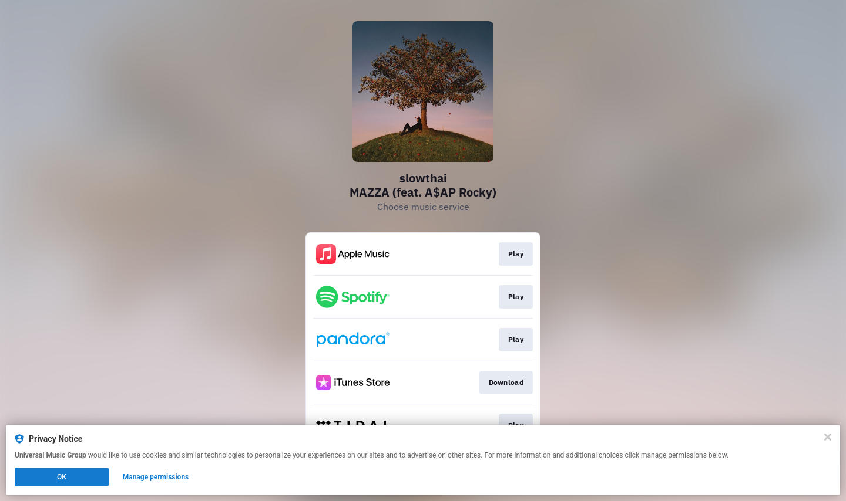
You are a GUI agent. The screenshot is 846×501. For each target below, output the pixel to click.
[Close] (827, 437)
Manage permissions (156, 477)
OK (61, 477)
